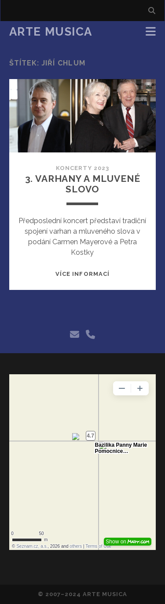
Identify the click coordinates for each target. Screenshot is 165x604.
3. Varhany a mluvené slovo (82, 184)
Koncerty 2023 (82, 168)
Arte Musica (50, 31)
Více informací (82, 274)
